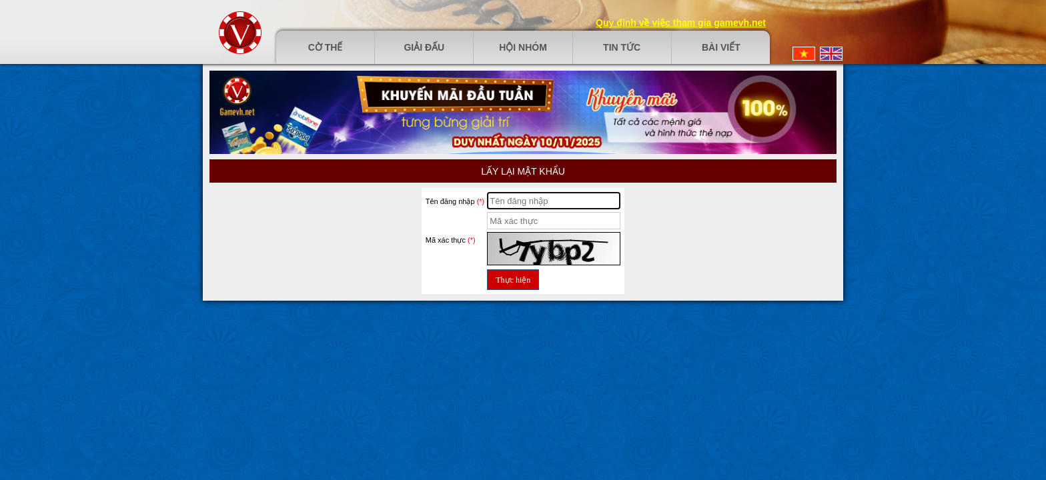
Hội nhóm (523, 47)
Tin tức (621, 47)
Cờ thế (325, 47)
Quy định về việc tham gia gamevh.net (681, 22)
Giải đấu (424, 47)
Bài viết (721, 47)
